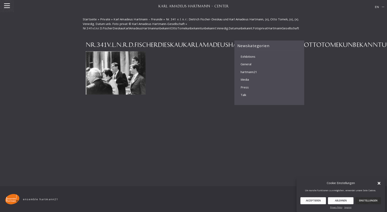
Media (245, 79)
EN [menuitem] (377, 7)
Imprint (347, 208)
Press (245, 87)
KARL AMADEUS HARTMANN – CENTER (193, 6)
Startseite (90, 19)
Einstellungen (368, 202)
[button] (379, 184)
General (246, 64)
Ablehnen (341, 202)
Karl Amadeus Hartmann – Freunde (138, 19)
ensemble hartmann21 (40, 199)
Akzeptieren (313, 202)
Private (105, 19)
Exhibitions (248, 56)
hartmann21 (249, 72)
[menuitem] (377, 7)
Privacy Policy (336, 208)
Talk (243, 95)
